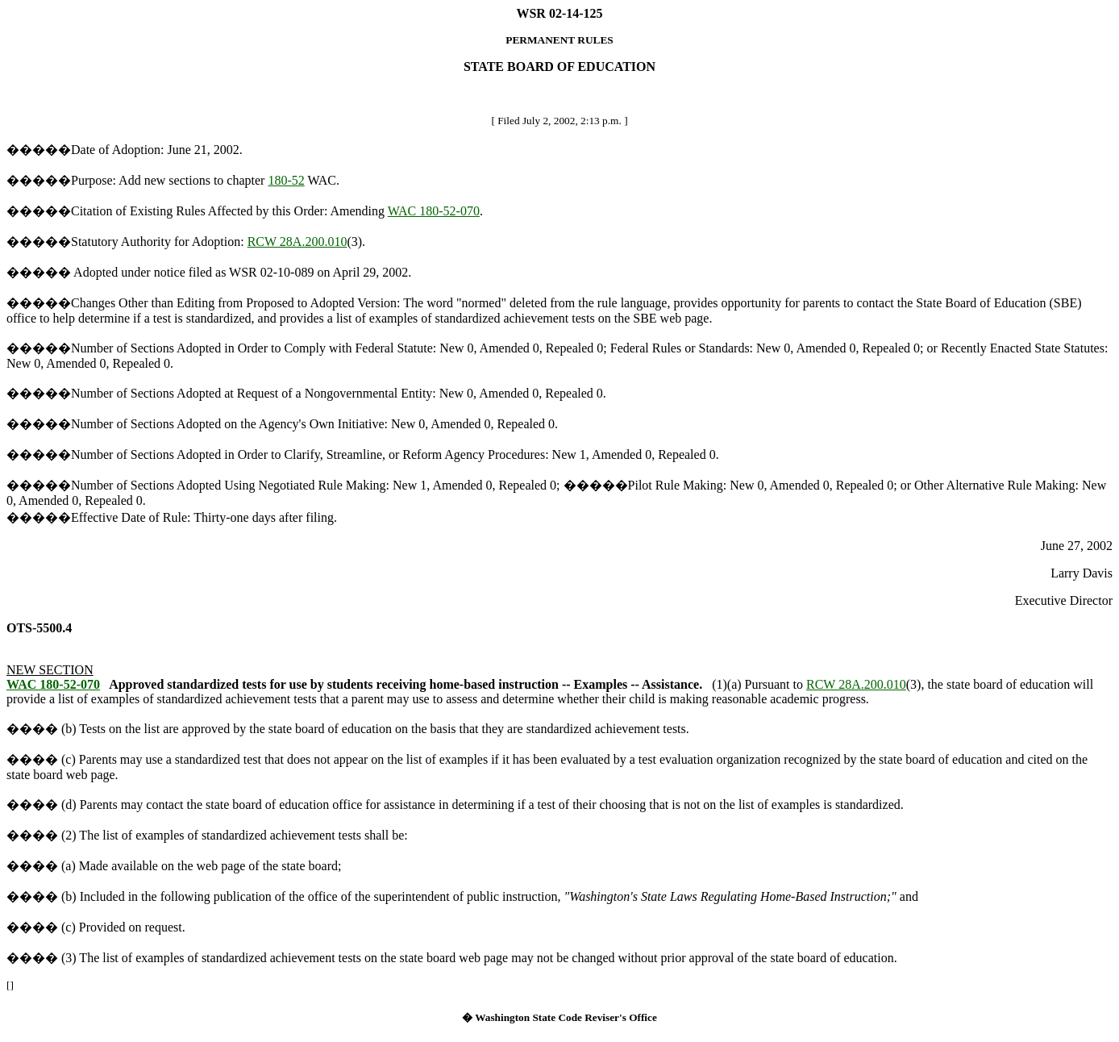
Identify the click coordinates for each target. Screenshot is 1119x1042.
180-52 (286, 180)
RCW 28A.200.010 (297, 241)
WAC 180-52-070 (434, 211)
